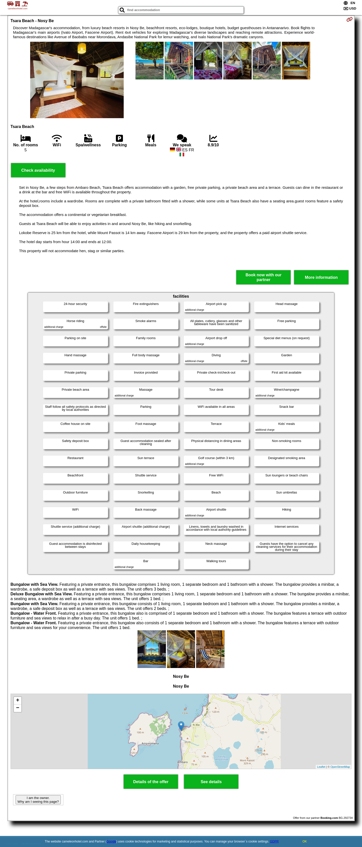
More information (321, 277)
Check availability (38, 170)
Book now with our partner (264, 277)
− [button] (17, 708)
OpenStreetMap (340, 766)
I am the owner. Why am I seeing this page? (38, 800)
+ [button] (17, 700)
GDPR (274, 841)
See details (211, 782)
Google (111, 841)
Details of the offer (150, 782)
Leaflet (321, 766)
